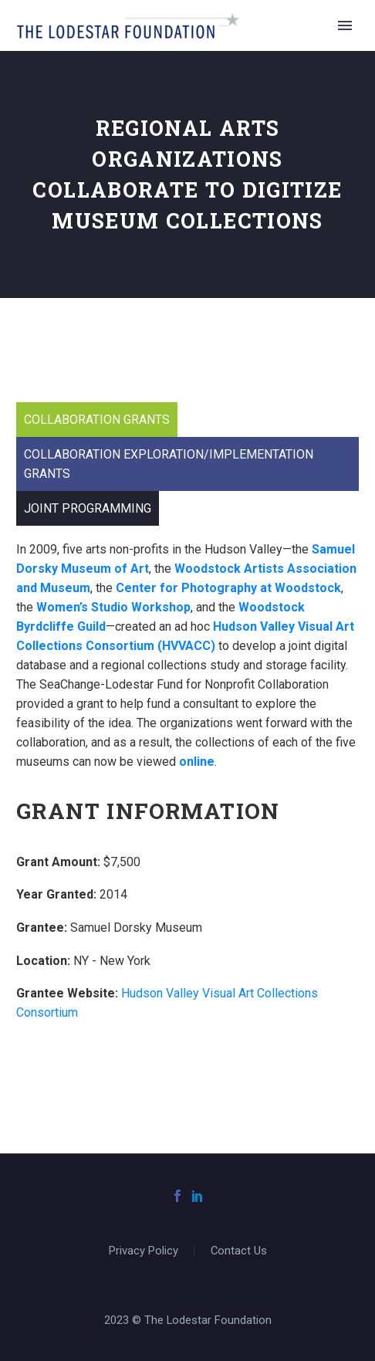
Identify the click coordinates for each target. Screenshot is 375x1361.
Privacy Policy (143, 1251)
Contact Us (239, 1251)
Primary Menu (345, 25)
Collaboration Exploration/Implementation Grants (168, 464)
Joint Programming (87, 508)
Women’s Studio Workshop (113, 607)
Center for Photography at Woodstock (228, 588)
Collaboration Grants (97, 419)
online (197, 761)
